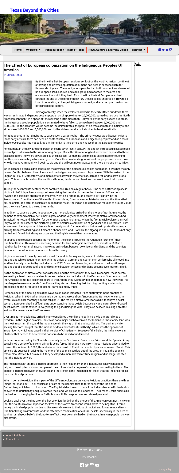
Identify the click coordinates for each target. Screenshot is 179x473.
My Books (31, 49)
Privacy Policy (164, 469)
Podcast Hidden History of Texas (64, 49)
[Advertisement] (156, 125)
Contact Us (12, 439)
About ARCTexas (15, 435)
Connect (137, 49)
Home (18, 49)
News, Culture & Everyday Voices (108, 49)
